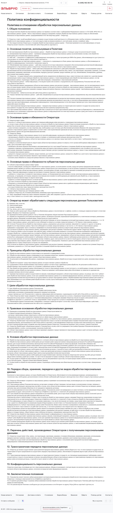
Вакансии (74, 13)
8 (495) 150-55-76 (85, 3)
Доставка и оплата (34, 13)
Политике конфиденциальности (52, 509)
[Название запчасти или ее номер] (70, 8)
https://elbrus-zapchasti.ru (49, 44)
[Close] (70, 508)
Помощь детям (96, 13)
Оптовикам (20, 13)
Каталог (26, 8)
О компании (49, 13)
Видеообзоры (62, 13)
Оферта (84, 13)
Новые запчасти (6, 13)
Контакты (108, 13)
